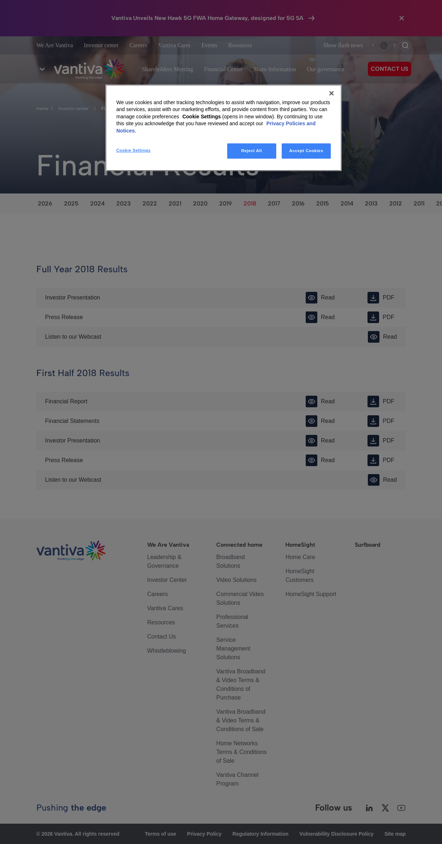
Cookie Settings (201, 116)
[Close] (331, 93)
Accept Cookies (306, 150)
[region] (223, 128)
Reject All (251, 150)
